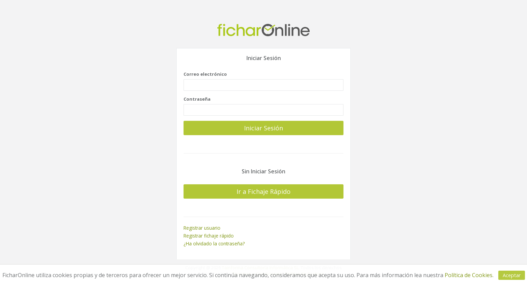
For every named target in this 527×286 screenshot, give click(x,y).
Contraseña (197, 99)
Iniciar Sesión (263, 128)
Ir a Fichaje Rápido (263, 191)
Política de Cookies (468, 275)
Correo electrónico (205, 74)
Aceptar (512, 275)
